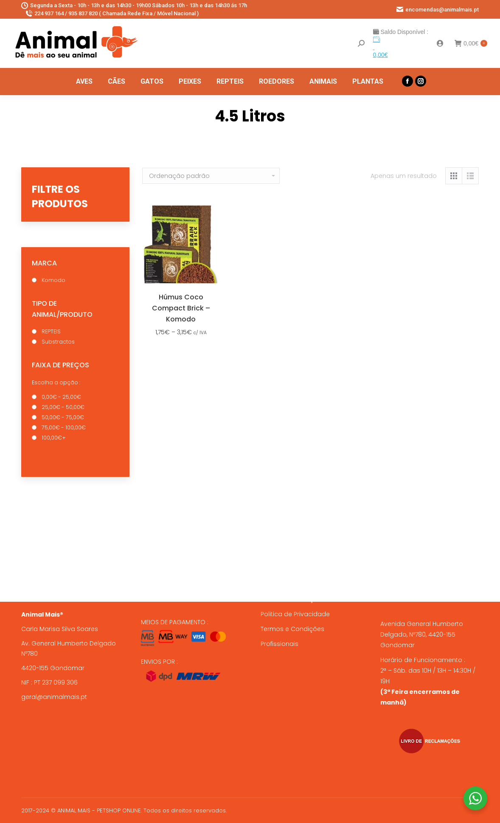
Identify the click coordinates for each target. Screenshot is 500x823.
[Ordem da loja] (211, 176)
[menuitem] (84, 81)
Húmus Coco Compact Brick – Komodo (181, 308)
